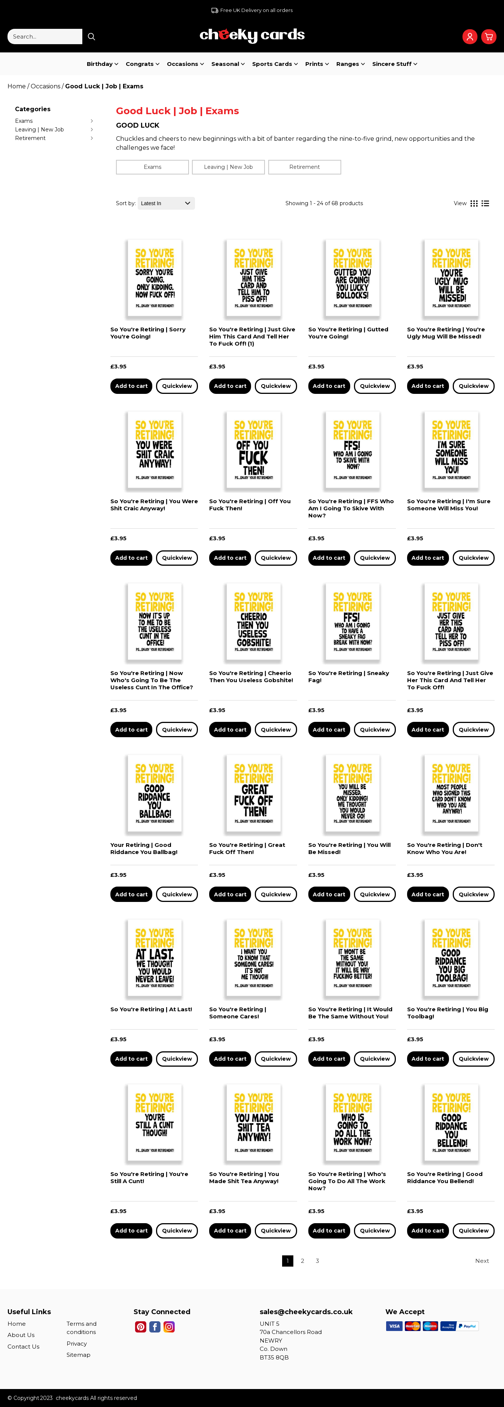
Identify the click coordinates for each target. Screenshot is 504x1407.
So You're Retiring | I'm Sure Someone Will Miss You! (449, 505)
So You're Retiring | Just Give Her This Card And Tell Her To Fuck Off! (450, 680)
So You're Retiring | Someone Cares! (237, 1013)
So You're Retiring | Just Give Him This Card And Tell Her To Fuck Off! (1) (252, 336)
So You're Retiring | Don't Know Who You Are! (444, 848)
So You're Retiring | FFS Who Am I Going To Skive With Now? (351, 508)
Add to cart (131, 386)
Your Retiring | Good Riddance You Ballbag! (143, 848)
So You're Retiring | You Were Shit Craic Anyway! (154, 505)
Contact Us (23, 1346)
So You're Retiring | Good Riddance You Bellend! (445, 1177)
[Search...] (44, 36)
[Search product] (91, 36)
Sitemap (79, 1354)
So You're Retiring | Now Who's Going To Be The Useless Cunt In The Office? (151, 680)
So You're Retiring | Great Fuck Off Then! (247, 848)
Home (16, 1323)
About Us (20, 1334)
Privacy (77, 1343)
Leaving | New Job (39, 129)
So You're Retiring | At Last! (151, 1009)
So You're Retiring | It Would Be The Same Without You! (350, 1013)
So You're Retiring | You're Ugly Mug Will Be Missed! (446, 333)
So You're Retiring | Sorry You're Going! (148, 333)
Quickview (177, 386)
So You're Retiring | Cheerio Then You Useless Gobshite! (251, 676)
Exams (24, 121)
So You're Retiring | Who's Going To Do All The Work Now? (347, 1181)
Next (482, 1260)
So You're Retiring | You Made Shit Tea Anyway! (244, 1177)
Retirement (30, 138)
